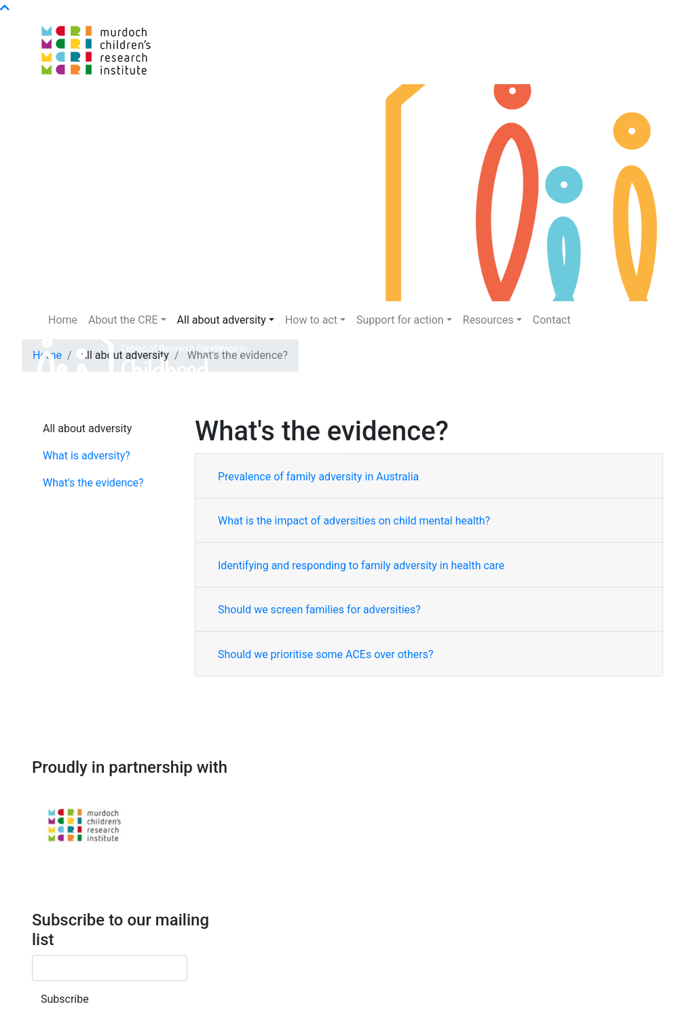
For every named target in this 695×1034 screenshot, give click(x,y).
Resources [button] (488, 319)
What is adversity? (86, 455)
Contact (552, 319)
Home (62, 319)
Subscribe (65, 999)
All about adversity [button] (221, 319)
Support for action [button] (400, 319)
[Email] (109, 968)
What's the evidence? (93, 482)
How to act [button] (311, 319)
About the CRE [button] (122, 319)
